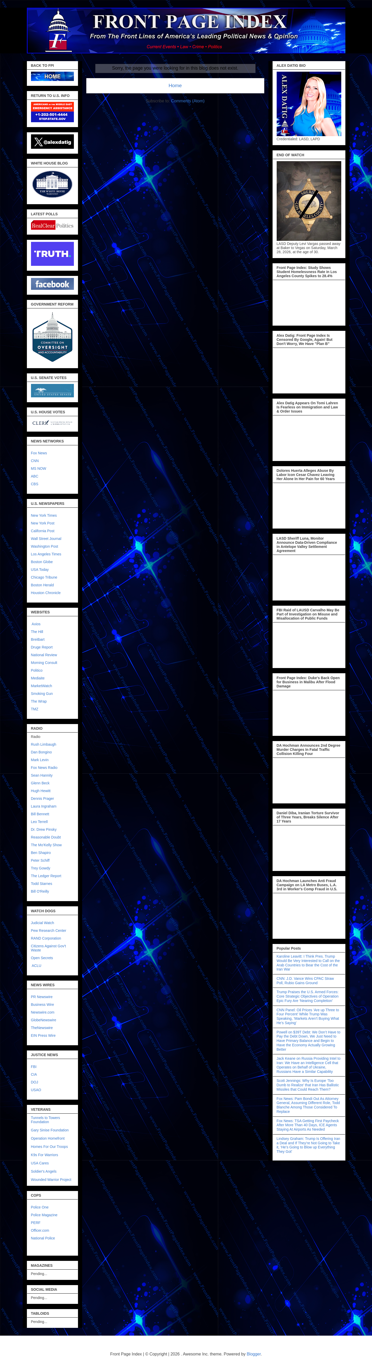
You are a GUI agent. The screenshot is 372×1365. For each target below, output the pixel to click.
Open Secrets (42, 958)
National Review (44, 655)
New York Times (44, 515)
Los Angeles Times (46, 554)
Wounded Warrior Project (51, 1180)
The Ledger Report (46, 876)
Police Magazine (44, 1215)
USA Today (40, 570)
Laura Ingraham (44, 806)
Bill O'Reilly (40, 891)
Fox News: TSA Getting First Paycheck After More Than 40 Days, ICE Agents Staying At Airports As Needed (308, 1125)
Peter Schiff (40, 860)
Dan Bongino (41, 752)
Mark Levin (40, 760)
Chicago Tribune (44, 577)
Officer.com (40, 1230)
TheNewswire (42, 1028)
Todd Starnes (41, 884)
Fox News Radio (44, 768)
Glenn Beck (40, 783)
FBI (34, 1067)
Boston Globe (42, 562)
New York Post (43, 523)
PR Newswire (42, 997)
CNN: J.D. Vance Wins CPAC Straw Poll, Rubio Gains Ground (305, 980)
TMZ (34, 709)
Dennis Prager (42, 798)
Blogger (254, 1354)
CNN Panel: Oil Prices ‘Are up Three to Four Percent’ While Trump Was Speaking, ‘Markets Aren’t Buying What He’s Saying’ (308, 1016)
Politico (37, 670)
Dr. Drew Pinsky (44, 829)
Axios (36, 624)
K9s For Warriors (44, 1155)
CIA (34, 1074)
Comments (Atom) (188, 101)
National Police (43, 1238)
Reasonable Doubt (46, 837)
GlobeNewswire (43, 1020)
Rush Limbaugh (43, 744)
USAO (36, 1090)
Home (175, 85)
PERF (36, 1223)
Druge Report (42, 647)
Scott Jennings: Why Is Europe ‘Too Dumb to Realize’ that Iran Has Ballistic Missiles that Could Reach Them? (308, 1085)
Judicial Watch (42, 923)
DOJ (34, 1082)
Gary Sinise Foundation (50, 1130)
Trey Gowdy (40, 868)
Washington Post (44, 546)
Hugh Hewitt (41, 791)
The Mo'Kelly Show (46, 845)
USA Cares (40, 1163)
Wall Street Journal (46, 539)
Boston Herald (42, 585)
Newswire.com (43, 1012)
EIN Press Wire (43, 1035)
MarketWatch (41, 686)
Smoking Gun (42, 694)
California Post (43, 531)
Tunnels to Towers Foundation (45, 1120)
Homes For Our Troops (49, 1147)
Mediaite (38, 678)
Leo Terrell (39, 822)
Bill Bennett (40, 814)
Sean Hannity (42, 775)
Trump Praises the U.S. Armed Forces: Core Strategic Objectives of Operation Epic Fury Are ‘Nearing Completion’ (308, 996)
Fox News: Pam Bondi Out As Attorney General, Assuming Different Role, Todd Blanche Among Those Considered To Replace (308, 1105)
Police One (40, 1207)
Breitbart (38, 639)
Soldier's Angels (44, 1171)
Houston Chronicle (46, 593)
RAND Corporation (46, 938)
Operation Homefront (48, 1138)
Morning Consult (44, 663)
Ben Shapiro (41, 853)
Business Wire (42, 1004)
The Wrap (39, 701)
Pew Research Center (48, 930)
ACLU (36, 966)
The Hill (37, 632)
